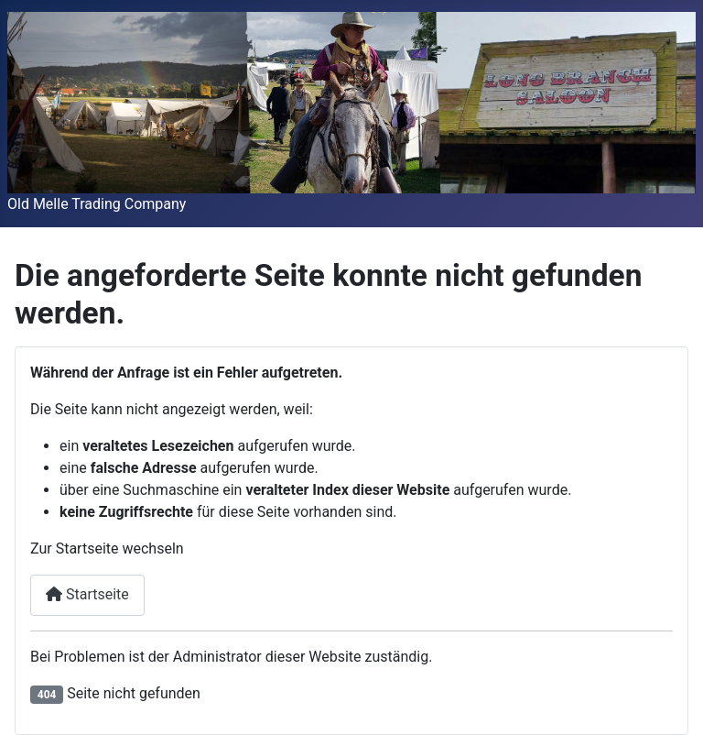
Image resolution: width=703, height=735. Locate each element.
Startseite (87, 594)
